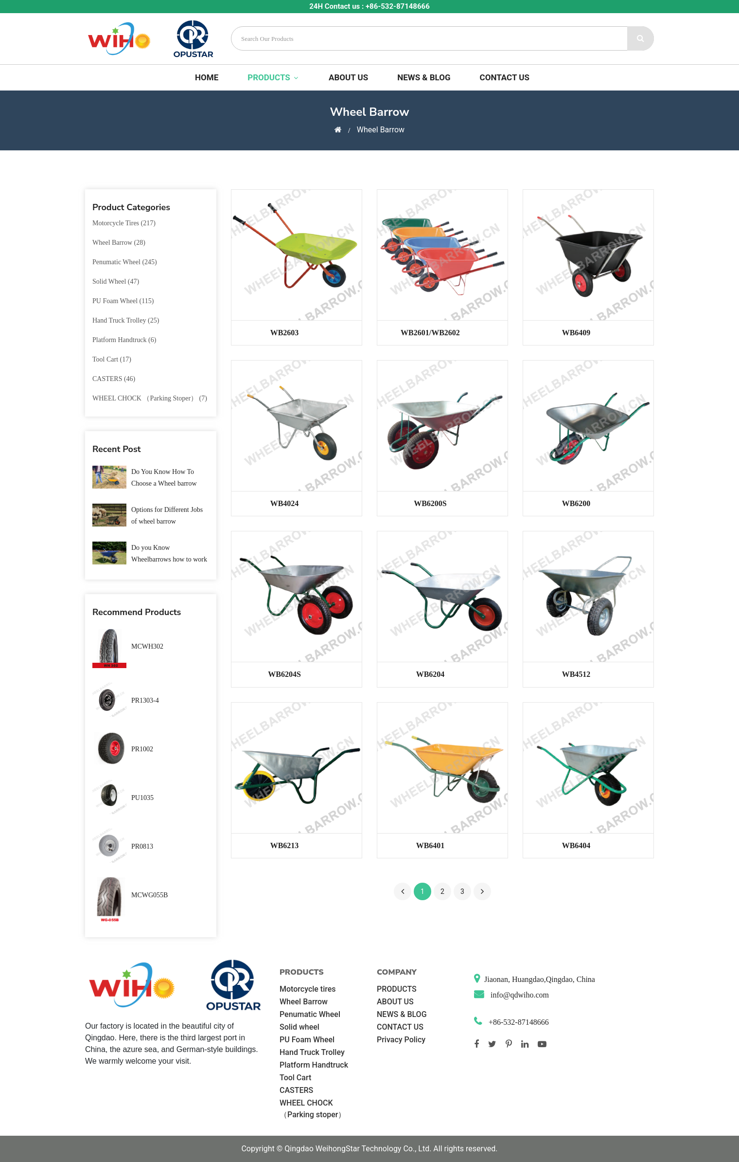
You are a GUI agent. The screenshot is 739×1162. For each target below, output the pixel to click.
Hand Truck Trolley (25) (125, 320)
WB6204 (430, 674)
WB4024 (284, 503)
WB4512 (576, 674)
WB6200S (430, 503)
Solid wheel (299, 1027)
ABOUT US (348, 77)
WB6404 (576, 845)
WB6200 (576, 503)
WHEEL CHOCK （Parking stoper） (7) (149, 398)
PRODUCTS (273, 77)
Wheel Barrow (304, 1001)
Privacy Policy (401, 1039)
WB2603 (284, 332)
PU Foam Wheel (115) (123, 301)
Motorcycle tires (308, 989)
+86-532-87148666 (518, 1022)
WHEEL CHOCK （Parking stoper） (313, 1108)
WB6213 (284, 845)
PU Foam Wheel (307, 1039)
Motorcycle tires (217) (124, 223)
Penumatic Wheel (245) (124, 262)
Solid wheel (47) (115, 281)
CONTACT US (504, 77)
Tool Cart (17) (111, 359)
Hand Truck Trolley (312, 1052)
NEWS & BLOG (423, 77)
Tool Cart (295, 1077)
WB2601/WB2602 (430, 332)
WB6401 (430, 845)
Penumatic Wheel (310, 1014)
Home (206, 77)
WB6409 (576, 332)
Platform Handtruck (314, 1065)
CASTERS (296, 1090)
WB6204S (284, 674)
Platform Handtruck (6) (124, 340)
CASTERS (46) (113, 378)
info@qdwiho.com (519, 995)
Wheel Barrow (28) (118, 242)
